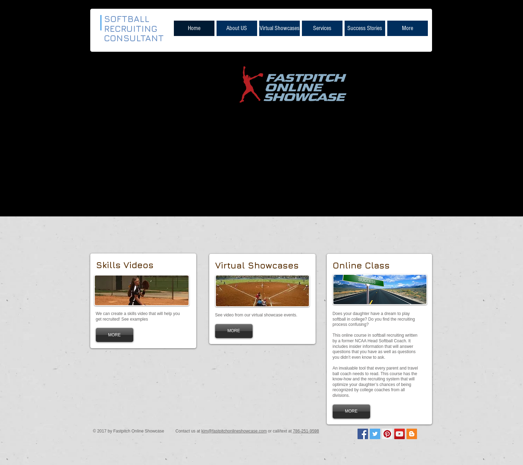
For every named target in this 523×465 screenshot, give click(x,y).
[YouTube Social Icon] (399, 434)
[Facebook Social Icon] (363, 434)
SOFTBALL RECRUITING (132, 24)
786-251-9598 (306, 431)
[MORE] (114, 335)
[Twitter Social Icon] (375, 434)
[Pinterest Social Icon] (387, 434)
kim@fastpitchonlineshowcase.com (234, 431)
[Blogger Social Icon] (412, 434)
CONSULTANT (134, 38)
